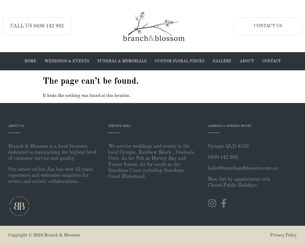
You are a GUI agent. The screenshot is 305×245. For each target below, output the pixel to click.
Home (30, 61)
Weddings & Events (66, 61)
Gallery (222, 61)
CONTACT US (268, 26)
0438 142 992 (223, 157)
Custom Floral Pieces (180, 61)
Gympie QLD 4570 (228, 146)
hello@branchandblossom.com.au (243, 168)
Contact (271, 61)
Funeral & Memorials (122, 61)
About (247, 61)
